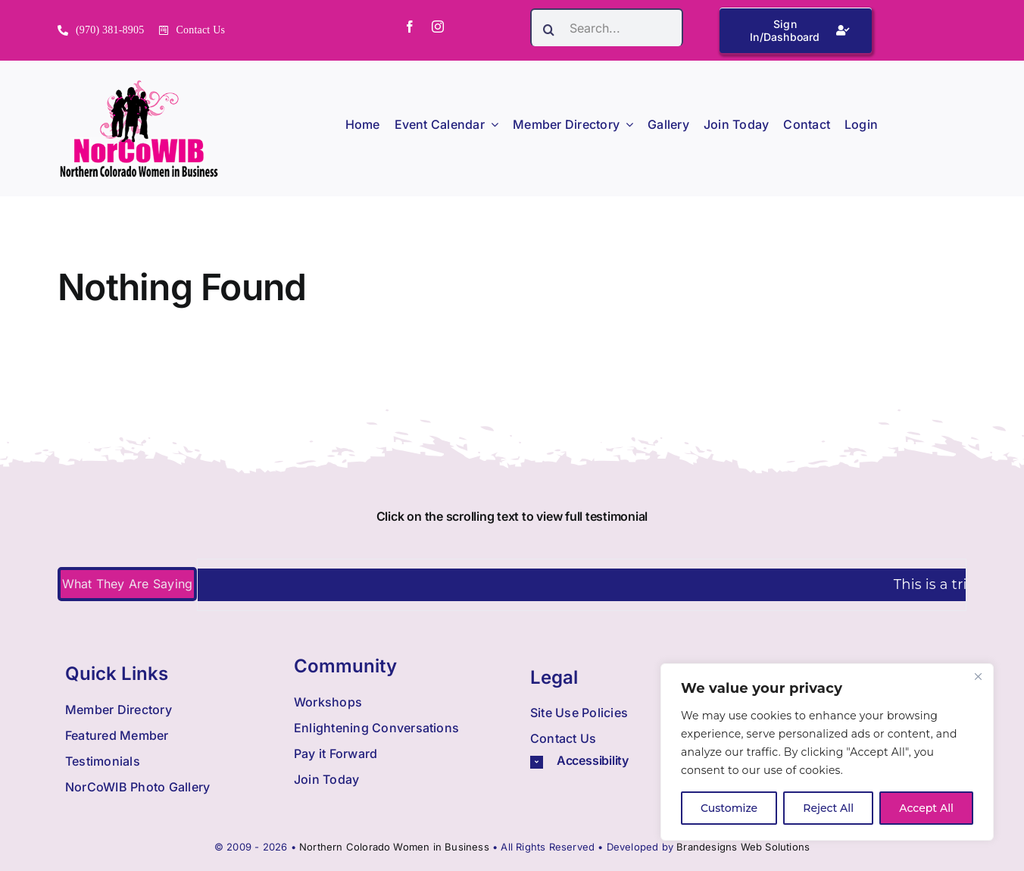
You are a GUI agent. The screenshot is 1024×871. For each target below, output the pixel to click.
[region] (827, 752)
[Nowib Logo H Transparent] (139, 85)
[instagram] (438, 26)
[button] (630, 760)
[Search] (549, 30)
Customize (729, 808)
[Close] (978, 676)
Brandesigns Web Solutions (743, 847)
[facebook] (410, 26)
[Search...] (606, 27)
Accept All (926, 808)
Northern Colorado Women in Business (394, 847)
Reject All (828, 808)
